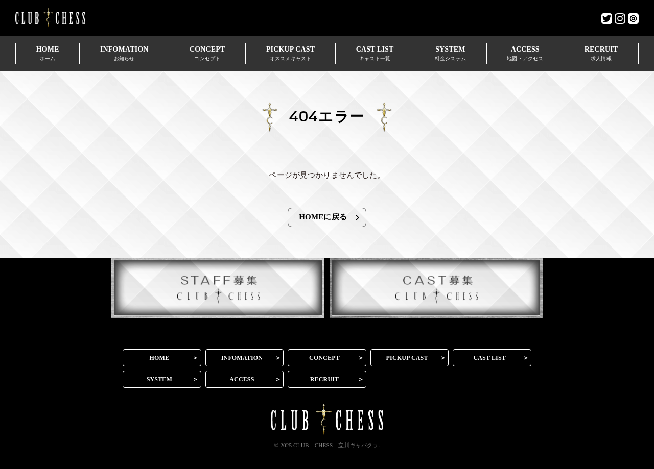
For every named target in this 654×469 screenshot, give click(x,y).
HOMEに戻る (330, 217)
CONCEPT (207, 53)
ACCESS (525, 53)
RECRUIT (601, 53)
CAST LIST (374, 53)
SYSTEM (450, 53)
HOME (47, 53)
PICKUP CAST (290, 53)
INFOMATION (124, 53)
